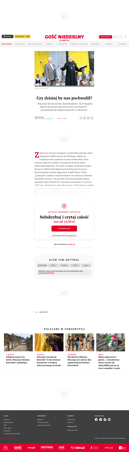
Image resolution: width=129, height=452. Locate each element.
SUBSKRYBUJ (105, 37)
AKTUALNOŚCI (20, 44)
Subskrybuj (64, 228)
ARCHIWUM (62, 44)
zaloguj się (118, 37)
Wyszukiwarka (125, 36)
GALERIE (49, 44)
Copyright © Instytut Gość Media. (103, 438)
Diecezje (109, 44)
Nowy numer (7, 44)
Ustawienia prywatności (43, 425)
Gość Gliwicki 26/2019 (44, 118)
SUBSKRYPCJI (71, 235)
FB (85, 117)
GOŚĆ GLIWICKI (44, 312)
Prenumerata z (22, 36)
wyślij (92, 117)
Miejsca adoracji (34, 44)
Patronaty (95, 44)
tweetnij (88, 117)
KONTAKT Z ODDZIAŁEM (79, 44)
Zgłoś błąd (8, 438)
